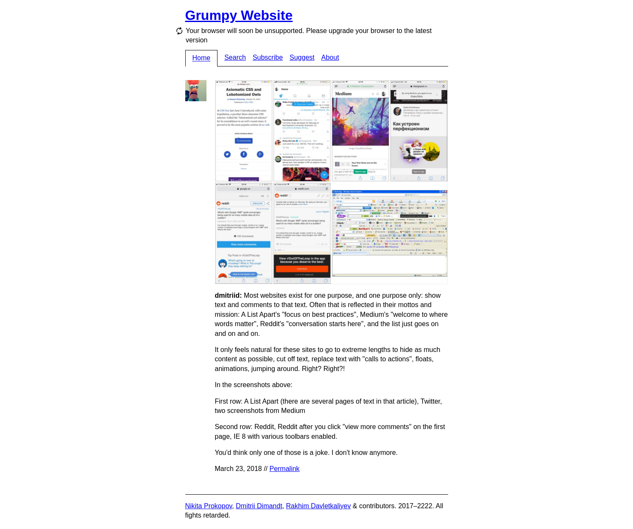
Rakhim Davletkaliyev (318, 506)
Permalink (284, 468)
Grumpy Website (239, 15)
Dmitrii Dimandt (259, 506)
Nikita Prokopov (208, 506)
